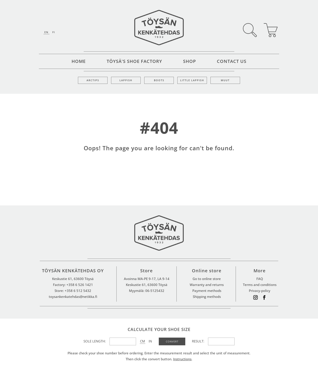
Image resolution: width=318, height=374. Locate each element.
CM (142, 341)
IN (150, 341)
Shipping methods (207, 296)
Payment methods (206, 290)
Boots (159, 80)
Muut (225, 80)
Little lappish (192, 80)
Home (79, 62)
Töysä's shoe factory (134, 62)
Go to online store (207, 278)
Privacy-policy (259, 290)
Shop (189, 62)
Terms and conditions (259, 284)
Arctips (93, 80)
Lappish (125, 80)
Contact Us (231, 62)
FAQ (259, 278)
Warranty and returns (207, 284)
